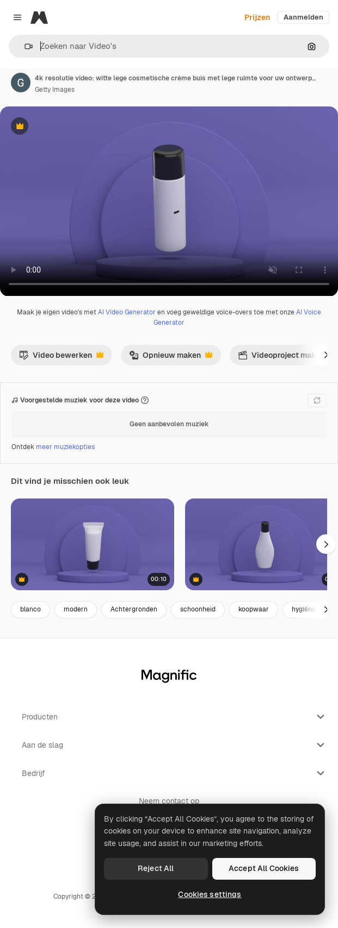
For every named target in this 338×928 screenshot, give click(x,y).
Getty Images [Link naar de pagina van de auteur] (55, 89)
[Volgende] (326, 355)
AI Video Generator (127, 312)
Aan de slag (174, 745)
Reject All (156, 868)
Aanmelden (303, 17)
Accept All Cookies (264, 868)
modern (76, 609)
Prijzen (257, 17)
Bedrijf (174, 773)
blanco (30, 609)
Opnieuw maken (170, 357)
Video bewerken (61, 357)
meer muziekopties (65, 447)
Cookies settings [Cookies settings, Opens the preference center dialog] (209, 894)
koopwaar (253, 609)
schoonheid (198, 609)
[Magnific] (39, 17)
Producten (174, 716)
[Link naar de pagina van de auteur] (20, 82)
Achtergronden (133, 609)
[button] (24, 46)
